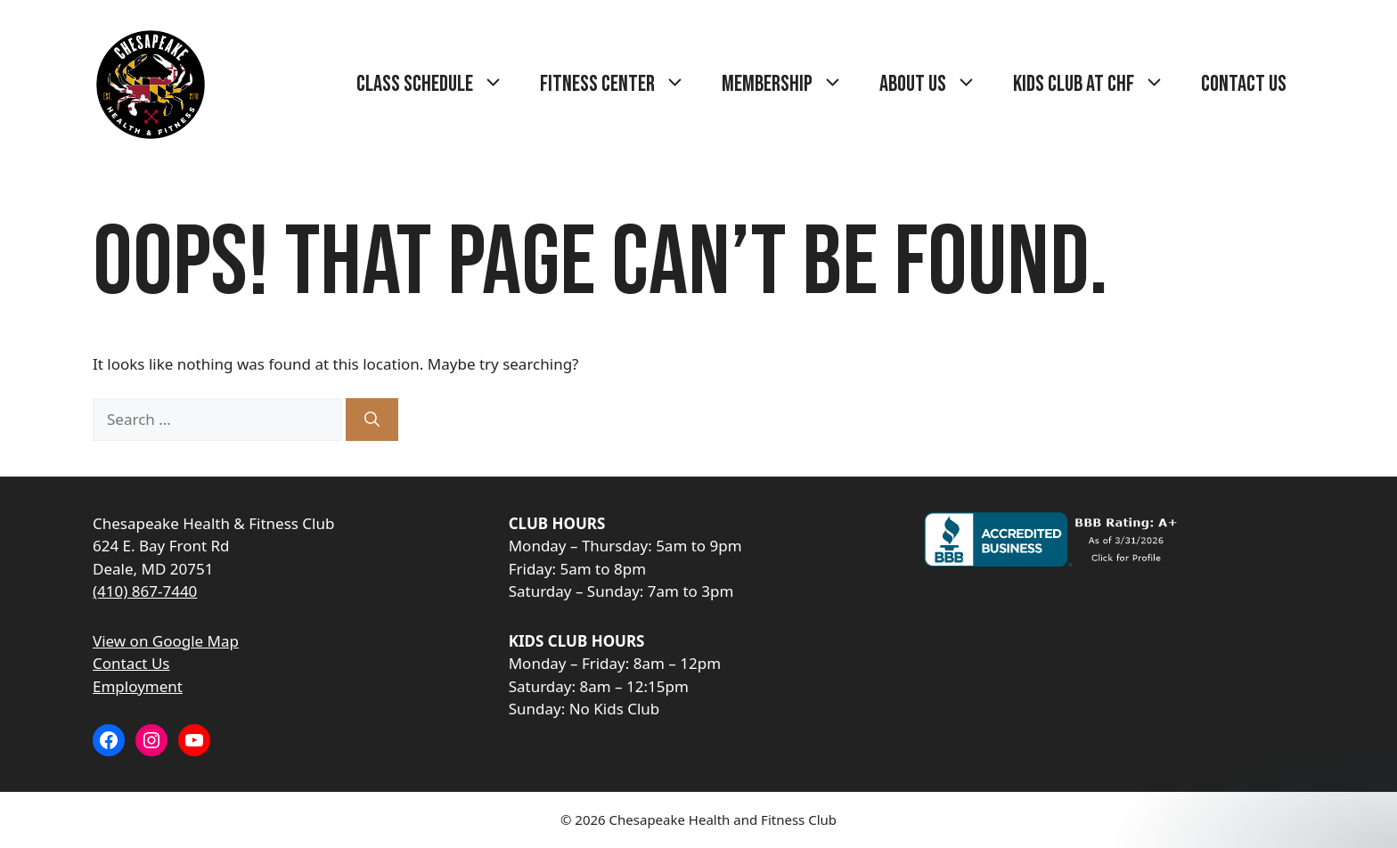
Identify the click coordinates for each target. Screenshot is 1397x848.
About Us (937, 84)
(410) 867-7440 (145, 591)
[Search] (372, 419)
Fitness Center (622, 84)
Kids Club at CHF (1098, 84)
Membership (792, 84)
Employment (138, 686)
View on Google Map (166, 641)
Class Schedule (439, 84)
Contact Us (1244, 84)
